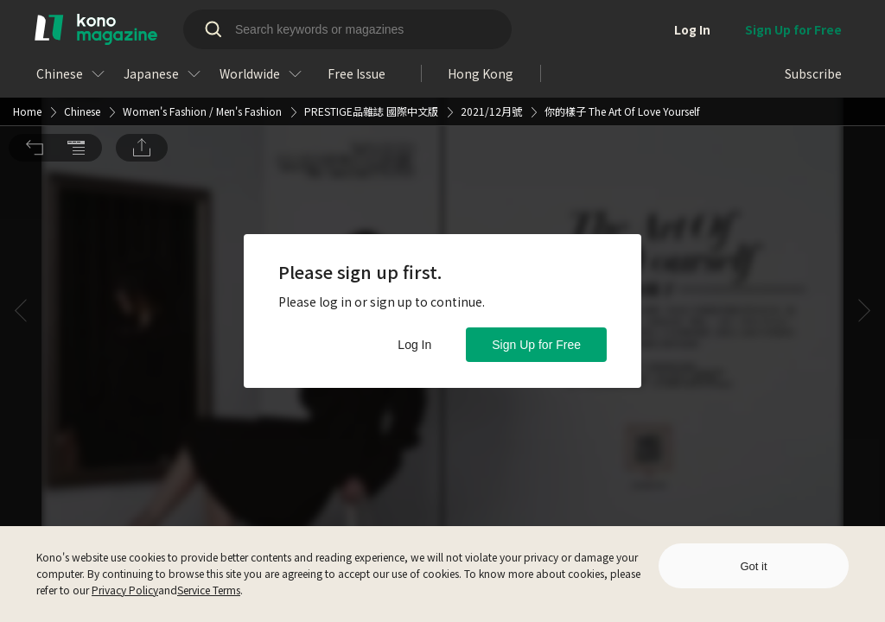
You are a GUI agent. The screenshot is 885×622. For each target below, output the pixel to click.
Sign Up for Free (536, 345)
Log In (414, 345)
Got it (753, 566)
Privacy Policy (125, 589)
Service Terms (208, 589)
